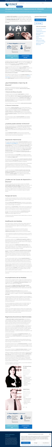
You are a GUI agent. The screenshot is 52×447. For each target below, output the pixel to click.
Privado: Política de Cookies (25, 445)
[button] (49, 434)
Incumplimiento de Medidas (40, 41)
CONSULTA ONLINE (40, 20)
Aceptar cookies (26, 442)
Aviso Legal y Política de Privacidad (35, 445)
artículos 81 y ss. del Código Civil (12, 143)
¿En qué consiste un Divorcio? (41, 28)
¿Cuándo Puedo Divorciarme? (41, 31)
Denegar (35, 442)
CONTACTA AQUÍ (19, 6)
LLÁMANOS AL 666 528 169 (11, 56)
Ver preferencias (46, 442)
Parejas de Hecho (39, 38)
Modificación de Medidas (40, 40)
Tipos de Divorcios (39, 30)
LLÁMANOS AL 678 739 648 (11, 426)
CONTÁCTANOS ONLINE (25, 56)
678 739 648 (38, 23)
